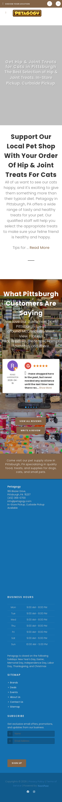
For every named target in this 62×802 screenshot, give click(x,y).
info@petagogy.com (19, 500)
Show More (45, 387)
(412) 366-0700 (16, 496)
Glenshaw (36, 340)
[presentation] (25, 749)
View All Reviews (31, 420)
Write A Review (31, 429)
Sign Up (17, 762)
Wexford (18, 340)
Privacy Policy (36, 780)
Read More (39, 247)
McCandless (33, 331)
